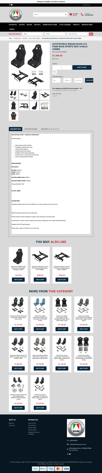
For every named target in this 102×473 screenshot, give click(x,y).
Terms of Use (32, 423)
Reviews (50, 129)
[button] (54, 72)
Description (15, 129)
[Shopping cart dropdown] (73, 14)
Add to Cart (81, 67)
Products (76, 24)
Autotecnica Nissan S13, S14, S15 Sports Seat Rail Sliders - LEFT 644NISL (40, 268)
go (91, 34)
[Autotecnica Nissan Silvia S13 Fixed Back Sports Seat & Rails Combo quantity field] (62, 67)
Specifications (31, 129)
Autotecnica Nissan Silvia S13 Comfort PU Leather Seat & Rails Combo (18, 317)
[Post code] (78, 80)
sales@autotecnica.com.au (78, 444)
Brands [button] (12, 29)
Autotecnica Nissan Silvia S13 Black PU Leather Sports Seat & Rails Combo (18, 357)
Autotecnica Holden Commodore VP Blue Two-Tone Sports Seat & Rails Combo (40, 318)
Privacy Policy (32, 425)
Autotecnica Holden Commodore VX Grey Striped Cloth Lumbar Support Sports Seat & (83, 318)
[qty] (56, 80)
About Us (11, 423)
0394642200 (89, 15)
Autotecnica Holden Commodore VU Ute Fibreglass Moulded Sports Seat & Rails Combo (61, 318)
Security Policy (32, 430)
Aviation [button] (22, 24)
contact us (86, 5)
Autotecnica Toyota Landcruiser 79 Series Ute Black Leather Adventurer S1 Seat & (40, 397)
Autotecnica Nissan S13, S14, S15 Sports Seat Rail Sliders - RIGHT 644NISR (62, 268)
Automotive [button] (13, 24)
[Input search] (48, 14)
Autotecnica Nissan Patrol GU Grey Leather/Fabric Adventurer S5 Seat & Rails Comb (18, 397)
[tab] (15, 129)
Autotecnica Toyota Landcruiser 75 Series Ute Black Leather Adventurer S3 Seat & (62, 358)
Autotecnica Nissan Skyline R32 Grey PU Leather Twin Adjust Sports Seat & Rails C (40, 357)
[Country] (67, 80)
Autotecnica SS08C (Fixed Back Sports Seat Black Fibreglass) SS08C (18, 268)
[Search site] (66, 14)
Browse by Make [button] (87, 24)
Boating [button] (29, 24)
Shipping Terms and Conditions (33, 433)
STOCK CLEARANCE (65, 24)
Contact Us (12, 425)
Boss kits (37, 24)
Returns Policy (32, 427)
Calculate (89, 80)
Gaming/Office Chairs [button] (50, 24)
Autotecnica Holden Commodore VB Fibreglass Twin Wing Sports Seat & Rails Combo (83, 358)
